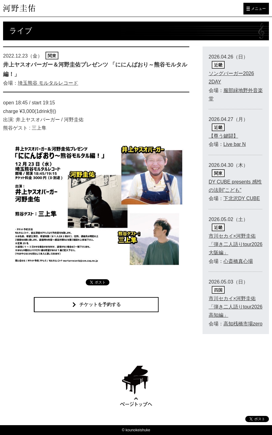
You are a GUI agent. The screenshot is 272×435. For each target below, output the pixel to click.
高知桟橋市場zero (242, 323)
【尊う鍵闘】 (223, 136)
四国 (218, 290)
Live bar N (234, 144)
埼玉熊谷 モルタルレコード (48, 83)
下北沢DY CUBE (241, 198)
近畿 (218, 64)
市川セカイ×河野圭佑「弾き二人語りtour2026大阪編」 (235, 244)
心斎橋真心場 (238, 261)
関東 (52, 55)
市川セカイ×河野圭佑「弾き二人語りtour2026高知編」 (235, 307)
